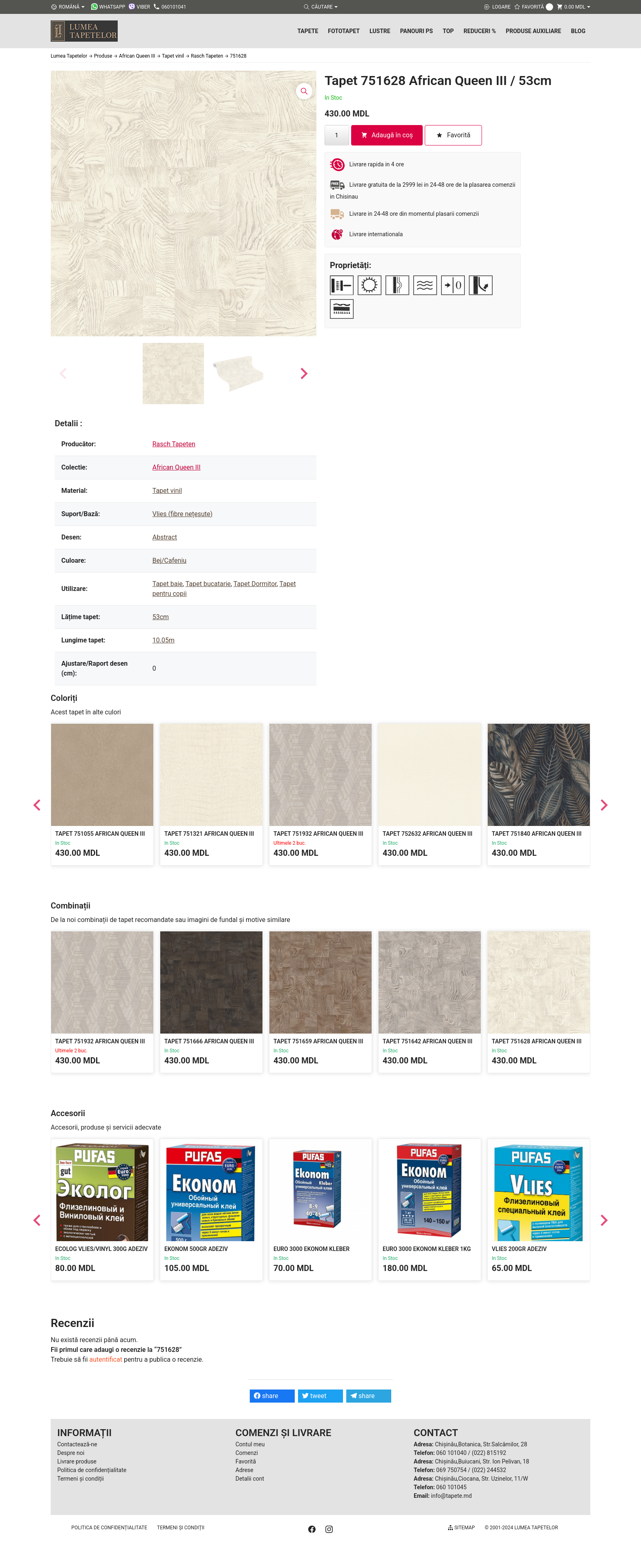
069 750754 (451, 1470)
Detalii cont (249, 1478)
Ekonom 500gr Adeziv (196, 1249)
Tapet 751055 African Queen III (100, 833)
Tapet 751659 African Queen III (318, 1041)
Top (448, 31)
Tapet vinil (167, 491)
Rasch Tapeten (173, 444)
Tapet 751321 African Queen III (209, 833)
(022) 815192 (489, 1453)
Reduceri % (480, 31)
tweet (314, 1396)
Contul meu (249, 1444)
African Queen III (176, 467)
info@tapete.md (451, 1496)
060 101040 (451, 1453)
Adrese (244, 1470)
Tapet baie (167, 584)
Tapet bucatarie (208, 584)
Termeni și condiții (80, 1478)
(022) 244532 (489, 1470)
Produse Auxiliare (533, 31)
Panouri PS (416, 31)
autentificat (106, 1359)
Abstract (164, 537)
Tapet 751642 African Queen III (427, 1041)
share (266, 1396)
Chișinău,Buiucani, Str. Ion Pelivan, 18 (482, 1461)
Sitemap (461, 1528)
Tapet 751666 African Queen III (209, 1041)
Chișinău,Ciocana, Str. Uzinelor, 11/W (481, 1478)
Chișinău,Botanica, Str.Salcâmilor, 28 (481, 1444)
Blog (578, 31)
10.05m (163, 640)
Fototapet (344, 31)
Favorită (245, 1461)
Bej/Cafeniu (169, 560)
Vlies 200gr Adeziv (519, 1249)
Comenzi (246, 1453)
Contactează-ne (77, 1444)
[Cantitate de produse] (337, 135)
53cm (160, 617)
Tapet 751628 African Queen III (536, 1041)
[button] (173, 373)
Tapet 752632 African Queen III (427, 833)
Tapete (307, 31)
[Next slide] (303, 373)
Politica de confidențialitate (91, 1470)
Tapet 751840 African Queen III (536, 833)
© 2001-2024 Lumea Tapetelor (521, 1528)
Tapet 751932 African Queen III (318, 833)
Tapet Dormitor (255, 584)
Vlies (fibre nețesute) (182, 514)
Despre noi (70, 1453)
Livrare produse (76, 1461)
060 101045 (451, 1487)
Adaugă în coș (387, 135)
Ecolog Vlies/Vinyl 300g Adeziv (101, 1249)
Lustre (380, 31)
